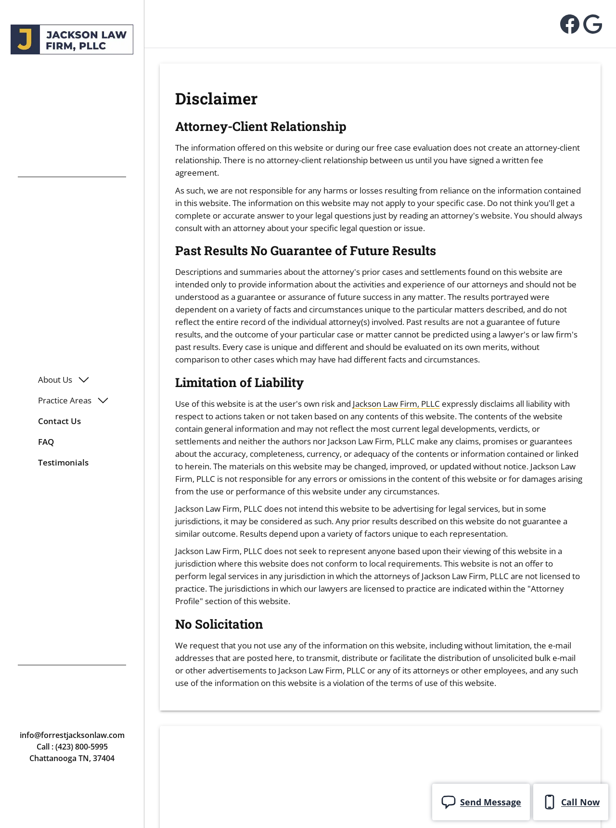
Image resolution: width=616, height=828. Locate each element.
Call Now (571, 802)
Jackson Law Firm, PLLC (396, 403)
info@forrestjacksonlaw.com (72, 735)
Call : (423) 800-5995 (72, 746)
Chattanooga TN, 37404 (72, 758)
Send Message (481, 802)
